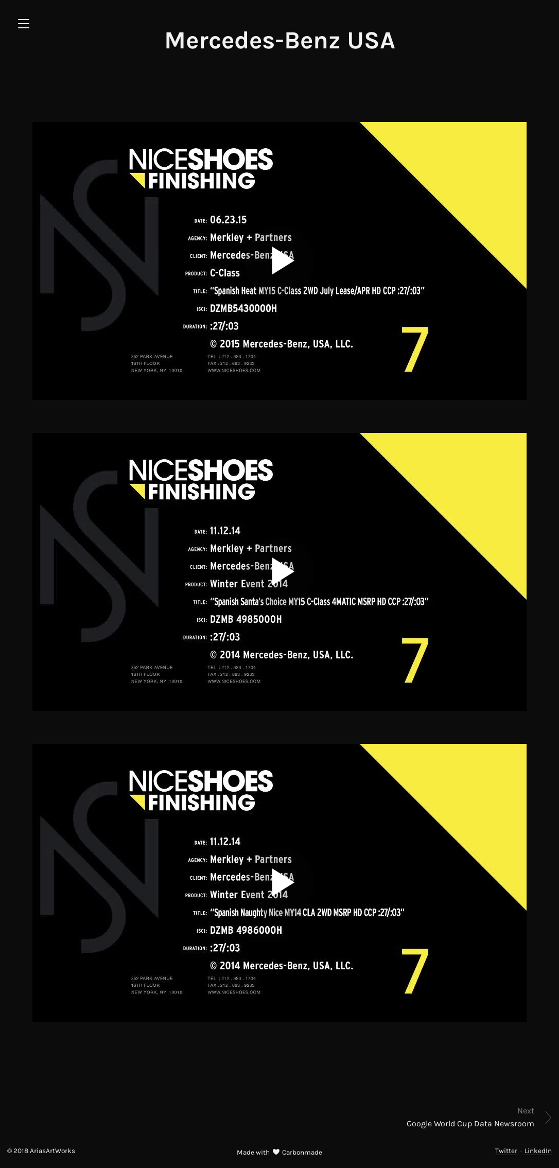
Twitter (506, 1151)
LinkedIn (538, 1151)
